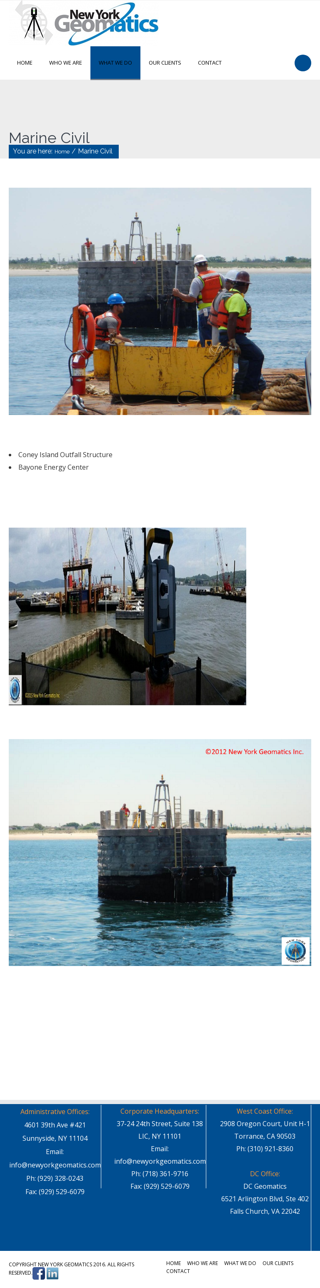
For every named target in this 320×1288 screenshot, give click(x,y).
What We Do (115, 62)
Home (24, 62)
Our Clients (165, 62)
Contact (210, 62)
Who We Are (65, 62)
